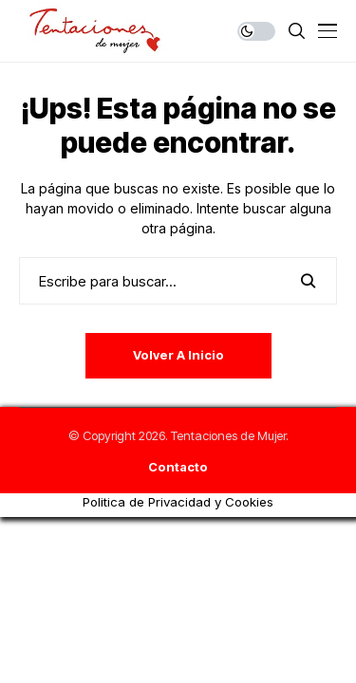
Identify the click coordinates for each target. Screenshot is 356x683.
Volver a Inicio (178, 354)
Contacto (178, 467)
